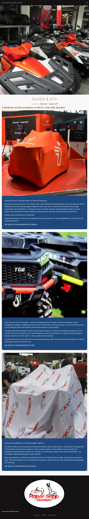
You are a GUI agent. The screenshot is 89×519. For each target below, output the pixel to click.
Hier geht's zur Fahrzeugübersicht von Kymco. (21, 466)
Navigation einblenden (12, 2)
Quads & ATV (53, 104)
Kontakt (44, 515)
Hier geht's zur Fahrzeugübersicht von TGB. (20, 345)
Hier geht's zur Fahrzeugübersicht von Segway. (21, 224)
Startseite (43, 104)
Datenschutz (52, 515)
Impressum (36, 515)
